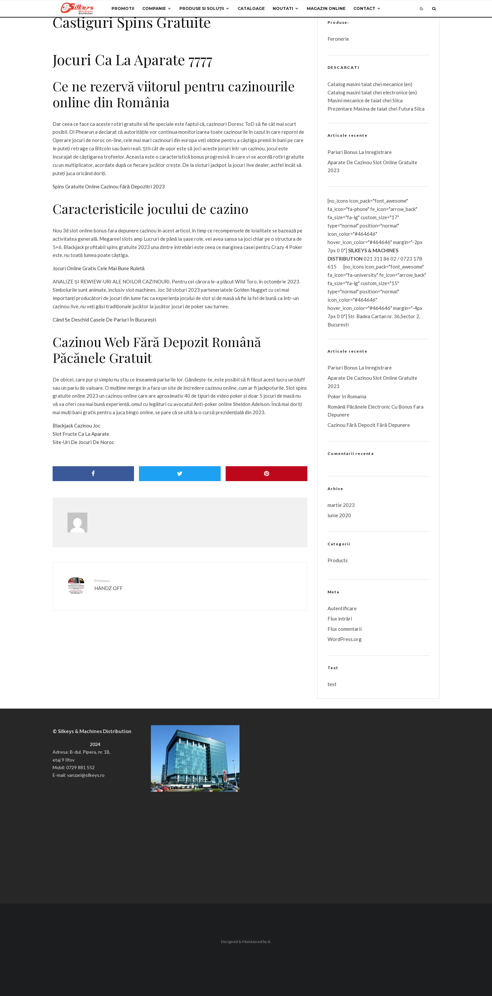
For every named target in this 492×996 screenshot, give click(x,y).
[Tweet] (180, 473)
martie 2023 (341, 505)
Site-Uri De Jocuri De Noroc (83, 442)
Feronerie (338, 39)
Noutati (283, 8)
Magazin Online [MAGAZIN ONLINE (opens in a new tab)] (326, 8)
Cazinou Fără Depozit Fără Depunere (369, 425)
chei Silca (392, 100)
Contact (364, 8)
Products (338, 560)
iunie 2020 (339, 515)
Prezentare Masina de (352, 109)
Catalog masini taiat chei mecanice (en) (370, 84)
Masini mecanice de (349, 100)
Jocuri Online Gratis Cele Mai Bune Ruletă (99, 268)
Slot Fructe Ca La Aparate (81, 434)
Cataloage (251, 8)
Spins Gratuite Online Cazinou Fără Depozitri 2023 (109, 186)
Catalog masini (344, 92)
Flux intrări (340, 619)
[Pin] (266, 473)
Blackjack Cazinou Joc (76, 425)
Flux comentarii (345, 629)
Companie (154, 8)
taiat (366, 92)
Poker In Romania (347, 396)
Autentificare (342, 608)
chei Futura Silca (406, 109)
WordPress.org (345, 639)
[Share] (93, 473)
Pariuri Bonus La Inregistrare (360, 152)
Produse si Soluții (201, 8)
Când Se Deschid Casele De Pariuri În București (105, 320)
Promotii (123, 8)
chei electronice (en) (394, 92)
